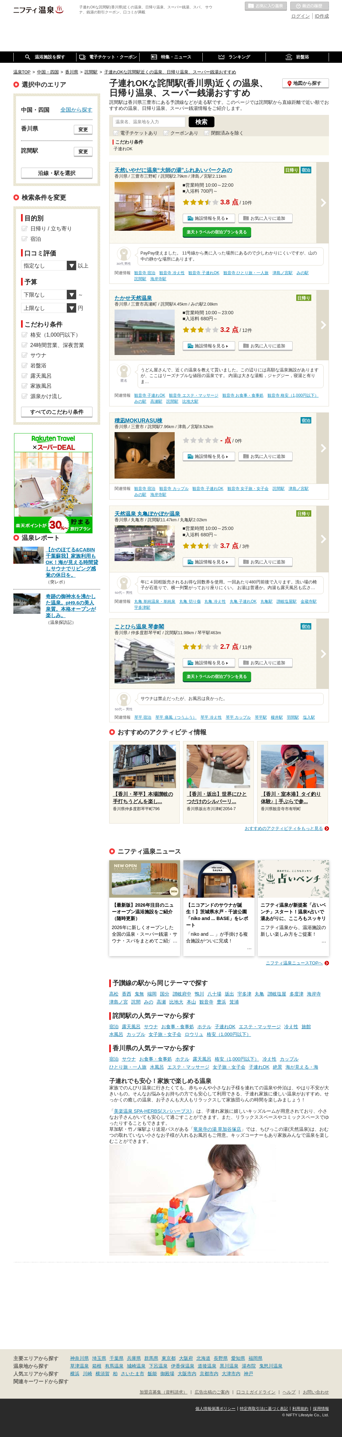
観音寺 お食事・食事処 (243, 395)
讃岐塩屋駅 (287, 601)
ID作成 (322, 16)
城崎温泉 (136, 1366)
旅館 (306, 1026)
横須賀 (103, 1373)
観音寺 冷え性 (171, 273)
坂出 (229, 994)
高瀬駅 (156, 401)
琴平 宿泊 (142, 717)
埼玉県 (99, 1358)
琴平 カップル (238, 717)
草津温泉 (79, 1366)
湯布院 (249, 1366)
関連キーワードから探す (40, 1381)
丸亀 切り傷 (189, 601)
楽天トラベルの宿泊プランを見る (217, 232)
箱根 (97, 1366)
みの (148, 1002)
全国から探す (76, 110)
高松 (114, 994)
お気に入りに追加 (267, 218)
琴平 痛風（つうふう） (175, 717)
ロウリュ (194, 1034)
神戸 (248, 1373)
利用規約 (300, 1408)
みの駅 (303, 273)
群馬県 (151, 1358)
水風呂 (116, 1034)
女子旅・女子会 (165, 1034)
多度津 (297, 994)
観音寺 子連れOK (203, 273)
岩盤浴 (38, 365)
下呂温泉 (158, 1366)
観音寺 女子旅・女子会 (248, 488)
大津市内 (231, 1373)
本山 (191, 1002)
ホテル (204, 1026)
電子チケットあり (139, 133)
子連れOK (225, 1026)
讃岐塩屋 (277, 994)
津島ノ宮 (118, 1002)
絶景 (277, 1067)
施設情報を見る (210, 218)
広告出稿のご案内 (212, 1392)
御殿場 (167, 1373)
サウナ (151, 1026)
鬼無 (139, 994)
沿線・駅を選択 (56, 173)
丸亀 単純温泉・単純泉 (154, 601)
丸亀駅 (267, 601)
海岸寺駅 (158, 279)
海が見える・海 (302, 1067)
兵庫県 (134, 1358)
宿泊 (114, 1026)
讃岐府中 (182, 994)
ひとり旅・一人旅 (128, 1067)
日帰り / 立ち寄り (51, 228)
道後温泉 (207, 1366)
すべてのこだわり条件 (56, 412)
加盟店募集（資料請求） (163, 1392)
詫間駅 (140, 279)
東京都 (169, 1358)
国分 (164, 994)
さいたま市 (132, 1373)
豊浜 (221, 1002)
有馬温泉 (114, 1366)
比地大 (176, 1002)
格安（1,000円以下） (229, 1034)
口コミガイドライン (256, 1392)
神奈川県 (79, 1358)
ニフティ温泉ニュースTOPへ (294, 962)
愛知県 (238, 1358)
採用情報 (321, 1408)
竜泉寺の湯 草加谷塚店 (217, 1129)
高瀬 (161, 1002)
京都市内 (209, 1373)
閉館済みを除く (227, 133)
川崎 (87, 1373)
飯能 (152, 1373)
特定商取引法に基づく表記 (264, 1408)
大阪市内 (187, 1373)
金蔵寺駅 (309, 601)
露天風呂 (131, 1026)
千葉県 (117, 1358)
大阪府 (186, 1358)
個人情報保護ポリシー (215, 1408)
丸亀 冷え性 (214, 601)
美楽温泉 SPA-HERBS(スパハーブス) (153, 1111)
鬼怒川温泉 (271, 1366)
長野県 (221, 1358)
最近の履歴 (309, 6)
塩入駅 (309, 717)
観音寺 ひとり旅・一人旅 (246, 273)
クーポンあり (184, 133)
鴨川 (199, 994)
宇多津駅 (142, 607)
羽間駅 (293, 717)
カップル (136, 1034)
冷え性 (291, 1026)
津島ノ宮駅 (283, 273)
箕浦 (234, 1002)
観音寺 (206, 1002)
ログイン (300, 16)
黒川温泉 (229, 1366)
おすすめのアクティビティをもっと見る (284, 828)
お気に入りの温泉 (266, 6)
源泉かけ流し (46, 396)
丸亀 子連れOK (243, 601)
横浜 (74, 1373)
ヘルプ (289, 1392)
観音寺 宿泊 (144, 273)
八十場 (214, 994)
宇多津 (244, 994)
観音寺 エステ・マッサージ (193, 395)
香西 (126, 994)
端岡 (152, 994)
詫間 (136, 1002)
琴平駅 (261, 717)
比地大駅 (190, 401)
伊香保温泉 (182, 1366)
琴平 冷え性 (210, 717)
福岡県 (255, 1358)
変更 (83, 129)
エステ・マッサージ (260, 1026)
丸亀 (259, 994)
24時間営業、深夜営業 (57, 345)
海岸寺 (314, 994)
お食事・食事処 (177, 1026)
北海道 (203, 1358)
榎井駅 (277, 717)
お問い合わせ (316, 1392)
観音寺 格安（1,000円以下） (293, 395)
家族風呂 (41, 386)
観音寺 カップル (173, 488)
